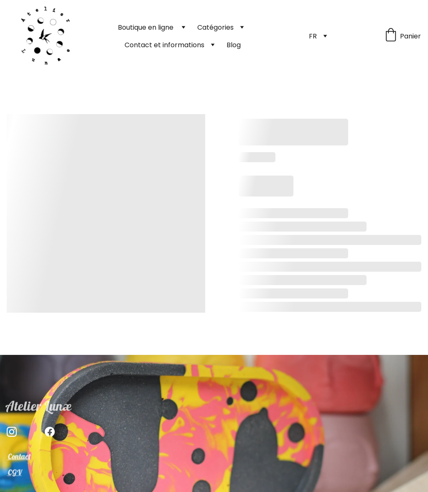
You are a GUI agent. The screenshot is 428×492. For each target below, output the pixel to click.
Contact (19, 457)
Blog (234, 45)
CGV (15, 473)
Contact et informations (164, 45)
